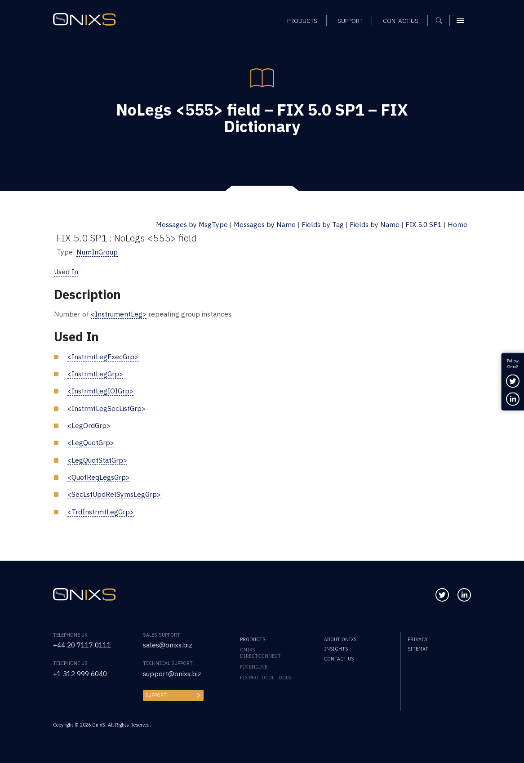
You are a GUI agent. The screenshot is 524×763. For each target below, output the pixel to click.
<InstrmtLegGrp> (95, 373)
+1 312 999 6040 (80, 673)
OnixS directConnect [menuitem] (260, 653)
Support (156, 695)
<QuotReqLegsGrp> (98, 477)
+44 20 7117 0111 (82, 644)
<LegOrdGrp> (89, 425)
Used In (66, 271)
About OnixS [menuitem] (340, 639)
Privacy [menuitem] (418, 639)
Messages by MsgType (192, 224)
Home (457, 224)
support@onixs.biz (172, 673)
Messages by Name (265, 224)
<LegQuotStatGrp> (97, 459)
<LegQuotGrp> (90, 442)
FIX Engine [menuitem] (253, 667)
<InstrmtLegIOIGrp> (100, 390)
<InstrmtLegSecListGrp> (106, 408)
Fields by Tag (323, 224)
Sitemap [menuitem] (418, 649)
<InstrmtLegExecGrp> (102, 356)
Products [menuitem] (252, 639)
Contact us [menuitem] (339, 659)
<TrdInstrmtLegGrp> (100, 511)
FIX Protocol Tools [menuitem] (265, 677)
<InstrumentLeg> (119, 313)
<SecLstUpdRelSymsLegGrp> (114, 494)
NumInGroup (97, 251)
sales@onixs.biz (167, 644)
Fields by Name (375, 224)
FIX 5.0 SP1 (423, 224)
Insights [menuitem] (336, 649)
